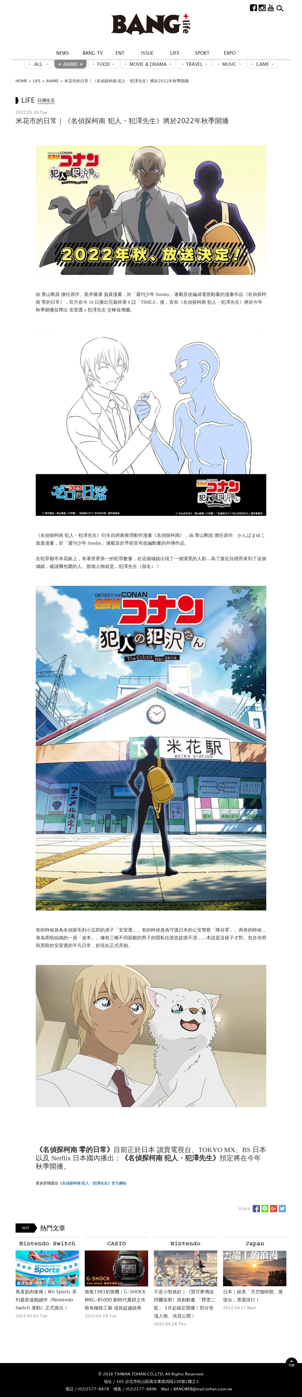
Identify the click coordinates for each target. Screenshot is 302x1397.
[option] (47, 1278)
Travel (194, 64)
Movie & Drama (148, 64)
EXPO (229, 53)
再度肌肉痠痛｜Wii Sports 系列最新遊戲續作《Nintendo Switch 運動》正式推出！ (46, 1299)
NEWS (62, 53)
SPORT (202, 53)
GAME (262, 64)
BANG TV (93, 53)
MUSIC (229, 64)
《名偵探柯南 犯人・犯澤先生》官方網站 (92, 1183)
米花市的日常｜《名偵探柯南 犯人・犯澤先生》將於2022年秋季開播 (126, 80)
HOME (21, 80)
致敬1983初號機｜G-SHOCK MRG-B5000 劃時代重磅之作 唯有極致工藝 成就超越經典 (115, 1299)
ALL (38, 64)
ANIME (70, 64)
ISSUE (147, 53)
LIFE (175, 53)
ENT (120, 53)
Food (103, 64)
